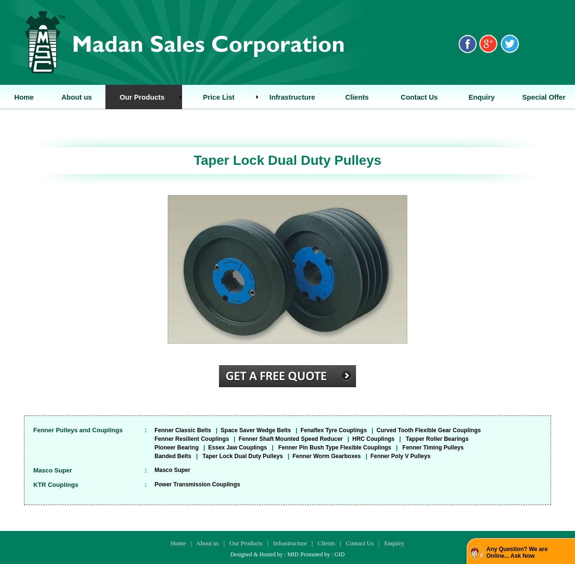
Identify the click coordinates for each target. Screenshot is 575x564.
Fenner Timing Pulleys (433, 447)
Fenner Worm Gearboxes (326, 456)
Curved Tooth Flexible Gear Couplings (429, 430)
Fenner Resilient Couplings (192, 439)
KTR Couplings (56, 484)
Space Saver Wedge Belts (256, 430)
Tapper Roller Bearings (437, 439)
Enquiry (394, 543)
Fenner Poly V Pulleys (400, 456)
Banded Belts (173, 456)
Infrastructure (290, 543)
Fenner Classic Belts (183, 430)
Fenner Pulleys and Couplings (78, 430)
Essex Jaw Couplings (237, 447)
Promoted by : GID (322, 554)
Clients (326, 543)
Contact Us (360, 543)
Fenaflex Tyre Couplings (333, 430)
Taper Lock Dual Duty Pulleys (243, 456)
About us (207, 543)
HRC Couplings (373, 439)
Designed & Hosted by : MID (264, 554)
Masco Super (53, 470)
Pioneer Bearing (177, 447)
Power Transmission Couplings (198, 484)
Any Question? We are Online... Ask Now (517, 552)
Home (178, 543)
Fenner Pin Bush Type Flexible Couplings (334, 447)
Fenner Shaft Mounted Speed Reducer (291, 439)
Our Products (246, 543)
